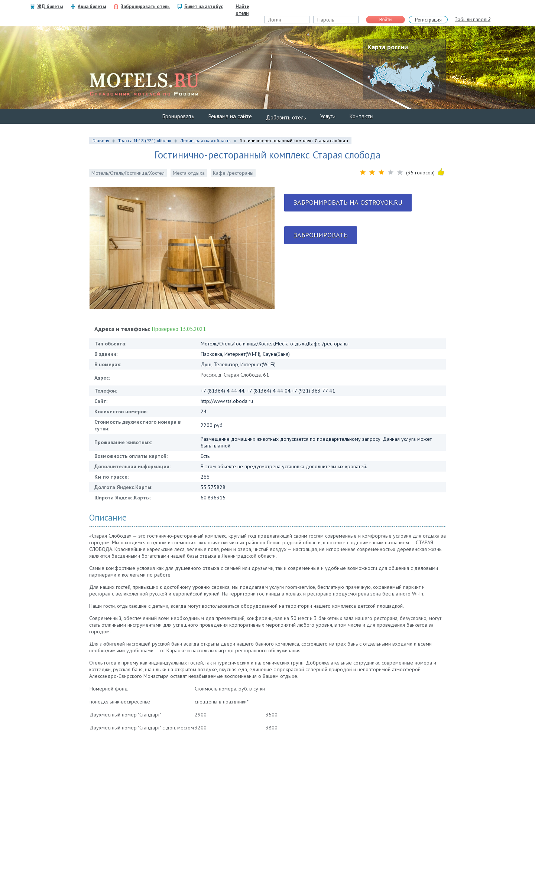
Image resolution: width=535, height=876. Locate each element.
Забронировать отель (145, 6)
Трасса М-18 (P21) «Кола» (144, 140)
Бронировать (178, 116)
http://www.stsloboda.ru (227, 401)
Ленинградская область (205, 140)
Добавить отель (286, 117)
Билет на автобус (203, 6)
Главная (101, 140)
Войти (385, 19)
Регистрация (428, 20)
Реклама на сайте (230, 116)
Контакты (361, 116)
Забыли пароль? (472, 19)
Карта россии (387, 47)
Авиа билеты (92, 6)
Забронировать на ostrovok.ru (348, 202)
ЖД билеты (50, 6)
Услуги (327, 116)
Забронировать (321, 235)
